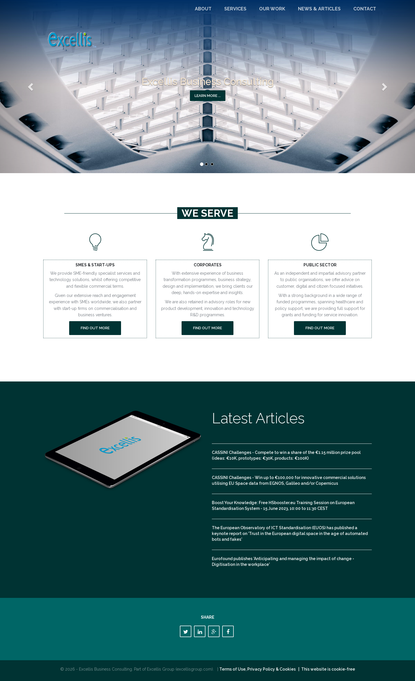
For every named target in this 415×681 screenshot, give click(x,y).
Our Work (272, 9)
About (203, 9)
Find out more (95, 328)
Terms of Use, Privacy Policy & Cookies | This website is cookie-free (287, 669)
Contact (364, 9)
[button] (31, 86)
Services (235, 9)
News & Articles (319, 9)
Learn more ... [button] (208, 95)
